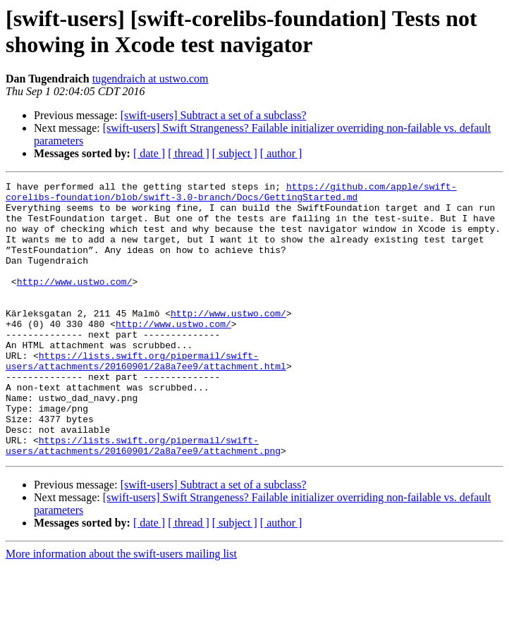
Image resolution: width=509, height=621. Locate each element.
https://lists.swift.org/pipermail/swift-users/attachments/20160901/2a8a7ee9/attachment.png (143, 499)
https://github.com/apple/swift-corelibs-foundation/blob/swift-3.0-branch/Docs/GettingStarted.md (231, 194)
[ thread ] (188, 153)
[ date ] (149, 153)
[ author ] (281, 153)
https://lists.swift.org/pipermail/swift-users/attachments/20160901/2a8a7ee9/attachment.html (146, 397)
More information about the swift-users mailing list (121, 609)
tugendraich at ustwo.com (150, 79)
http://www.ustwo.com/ (75, 302)
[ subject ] (234, 153)
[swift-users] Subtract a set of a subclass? (214, 115)
